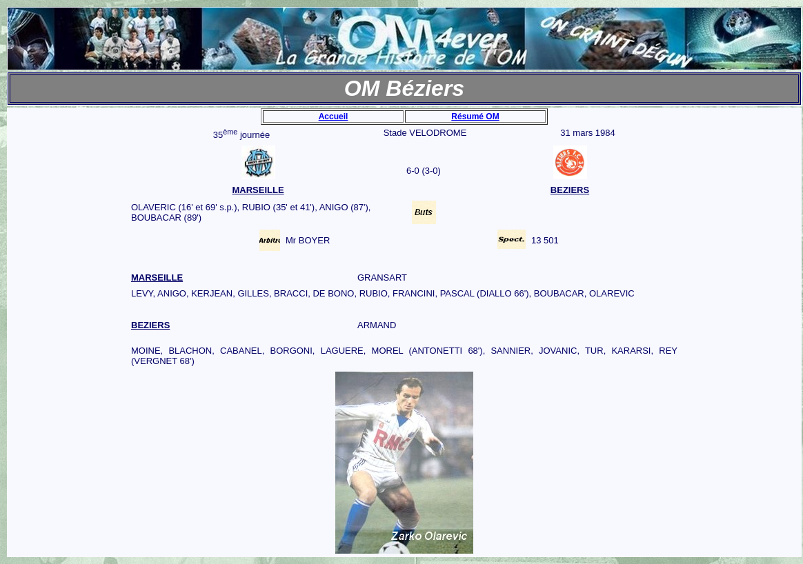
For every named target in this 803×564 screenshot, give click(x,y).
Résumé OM (475, 116)
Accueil (333, 116)
